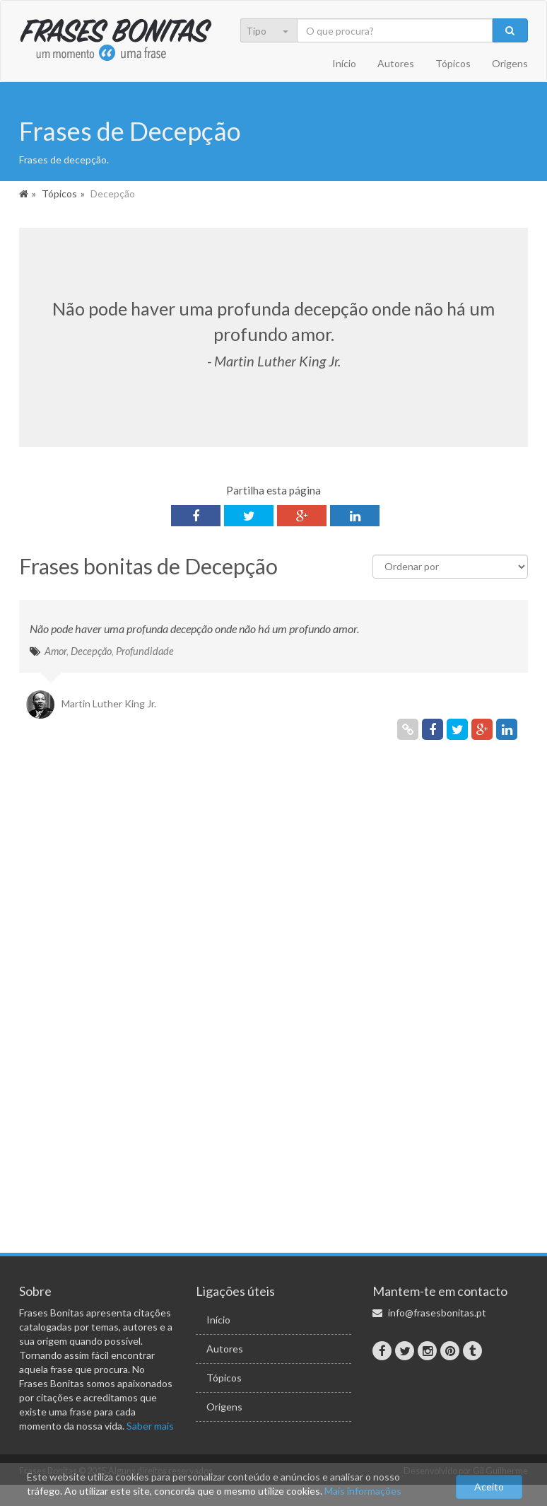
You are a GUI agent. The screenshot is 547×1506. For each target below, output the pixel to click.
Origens (510, 63)
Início (344, 63)
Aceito (489, 1487)
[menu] (277, 31)
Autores (395, 63)
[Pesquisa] (395, 30)
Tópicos (453, 63)
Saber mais (150, 1426)
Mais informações (362, 1491)
